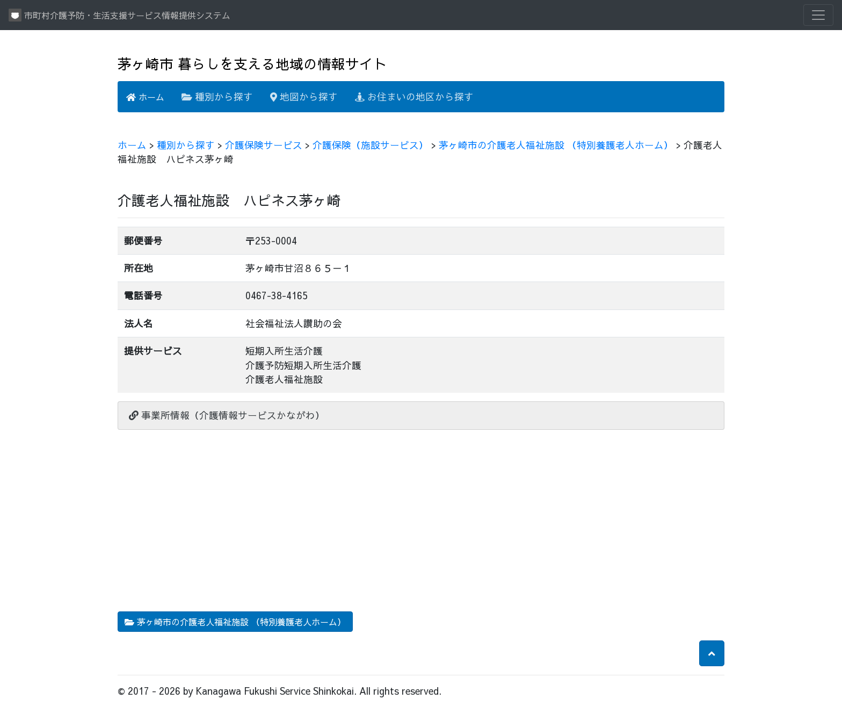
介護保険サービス (263, 145)
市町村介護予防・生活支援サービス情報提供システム (119, 15)
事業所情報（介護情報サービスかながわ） (227, 415)
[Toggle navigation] (818, 15)
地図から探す (304, 96)
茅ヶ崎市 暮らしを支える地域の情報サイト (252, 63)
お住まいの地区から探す (414, 96)
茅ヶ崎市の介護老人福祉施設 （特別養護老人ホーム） (556, 145)
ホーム (145, 97)
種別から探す (217, 96)
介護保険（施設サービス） (371, 145)
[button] (711, 653)
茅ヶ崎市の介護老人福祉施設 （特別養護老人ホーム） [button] (235, 622)
